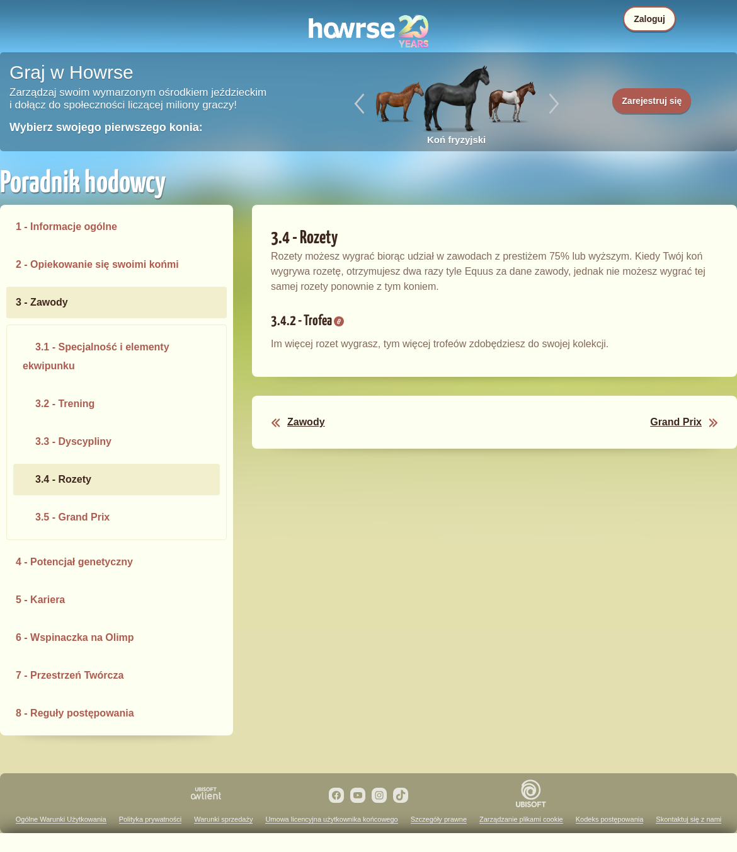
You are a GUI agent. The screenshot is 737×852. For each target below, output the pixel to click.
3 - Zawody (42, 302)
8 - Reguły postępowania (75, 713)
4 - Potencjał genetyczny (74, 561)
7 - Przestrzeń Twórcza (69, 675)
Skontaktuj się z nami (688, 819)
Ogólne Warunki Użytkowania (61, 819)
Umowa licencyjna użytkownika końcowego (331, 819)
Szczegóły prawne (439, 819)
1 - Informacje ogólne (66, 226)
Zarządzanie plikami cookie (521, 819)
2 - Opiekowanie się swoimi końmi (97, 264)
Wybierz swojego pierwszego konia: (106, 127)
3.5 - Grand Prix (72, 517)
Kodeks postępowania (610, 819)
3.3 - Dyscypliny (73, 441)
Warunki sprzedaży (223, 819)
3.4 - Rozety (63, 479)
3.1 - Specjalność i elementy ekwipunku (96, 356)
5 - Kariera (40, 599)
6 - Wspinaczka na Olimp (75, 637)
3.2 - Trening (64, 403)
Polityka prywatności (150, 819)
